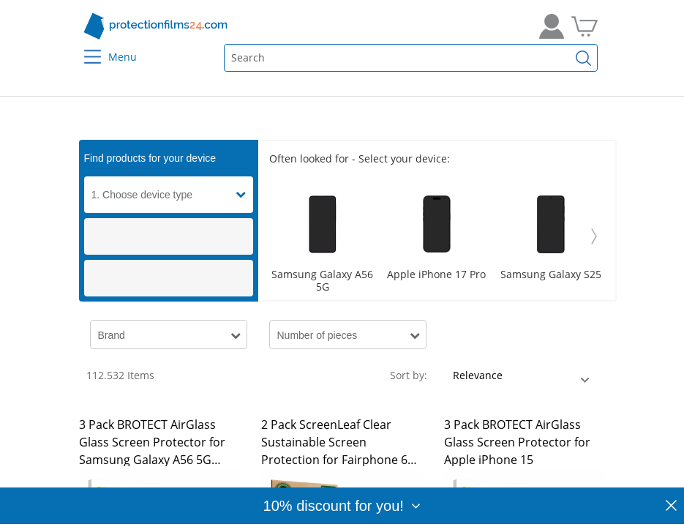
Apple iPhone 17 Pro (436, 275)
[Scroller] (436, 236)
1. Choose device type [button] (142, 195)
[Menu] (83, 47)
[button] (244, 194)
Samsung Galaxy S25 (550, 275)
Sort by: (408, 375)
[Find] (583, 58)
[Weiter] (594, 236)
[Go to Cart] (584, 26)
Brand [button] (111, 335)
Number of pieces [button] (317, 335)
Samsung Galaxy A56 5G (322, 281)
